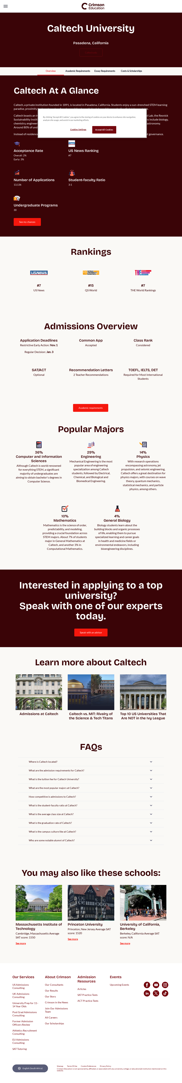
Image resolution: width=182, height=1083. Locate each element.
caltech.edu (91, 52)
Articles (81, 988)
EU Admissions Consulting (20, 1041)
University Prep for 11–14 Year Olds (25, 1004)
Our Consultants (54, 984)
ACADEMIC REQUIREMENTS (91, 407)
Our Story (50, 996)
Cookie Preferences (88, 1066)
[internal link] (50, 71)
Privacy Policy (105, 1066)
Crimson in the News (56, 1002)
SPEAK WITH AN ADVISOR (91, 632)
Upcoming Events (119, 984)
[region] (92, 123)
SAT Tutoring (19, 1048)
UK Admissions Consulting (20, 995)
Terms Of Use (72, 1066)
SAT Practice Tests (87, 994)
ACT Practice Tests (87, 1000)
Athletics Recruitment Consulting (24, 1032)
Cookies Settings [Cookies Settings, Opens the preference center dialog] (78, 129)
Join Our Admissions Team (56, 1010)
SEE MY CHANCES (27, 222)
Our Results (51, 990)
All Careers (51, 1017)
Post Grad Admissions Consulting (24, 1014)
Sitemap (60, 1066)
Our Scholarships (54, 1023)
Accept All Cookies (104, 130)
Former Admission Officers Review (22, 1023)
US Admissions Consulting (20, 986)
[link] (93, 6)
